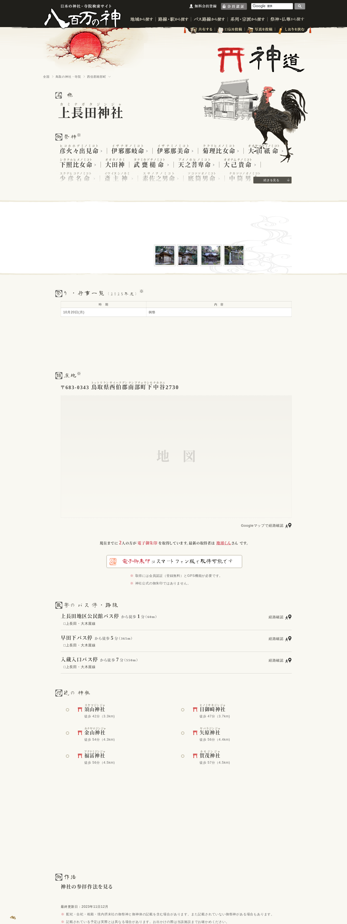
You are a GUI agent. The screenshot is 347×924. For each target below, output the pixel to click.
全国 (46, 76)
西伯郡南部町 (96, 76)
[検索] (272, 6)
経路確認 (276, 617)
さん (227, 543)
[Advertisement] (173, 344)
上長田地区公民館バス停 (90, 616)
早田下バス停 (77, 638)
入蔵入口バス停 (79, 659)
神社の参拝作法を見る (87, 887)
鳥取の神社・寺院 (68, 76)
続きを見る (271, 180)
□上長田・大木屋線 (79, 624)
